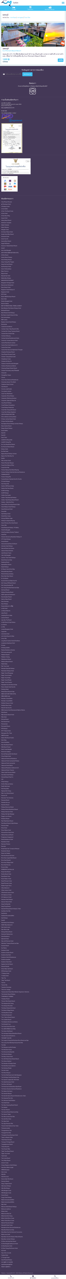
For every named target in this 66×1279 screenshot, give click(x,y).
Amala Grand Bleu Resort (7, 234)
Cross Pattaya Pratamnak (7, 407)
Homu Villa (4, 525)
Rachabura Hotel (5, 841)
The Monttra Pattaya (6, 1054)
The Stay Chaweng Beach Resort (9, 1105)
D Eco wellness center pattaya (8, 416)
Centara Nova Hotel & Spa (7, 333)
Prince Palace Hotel (6, 830)
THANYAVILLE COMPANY (7, 996)
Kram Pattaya (4, 604)
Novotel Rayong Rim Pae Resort (9, 754)
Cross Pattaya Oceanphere (8, 405)
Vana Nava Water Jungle (7, 1167)
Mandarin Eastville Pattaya (7, 668)
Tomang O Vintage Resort (7, 1142)
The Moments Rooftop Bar (7, 1052)
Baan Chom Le (4, 271)
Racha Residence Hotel (7, 839)
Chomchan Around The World (8, 382)
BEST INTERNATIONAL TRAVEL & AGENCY (11, 306)
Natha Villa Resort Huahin (7, 737)
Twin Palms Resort (5, 1160)
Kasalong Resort (5, 562)
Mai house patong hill (6, 652)
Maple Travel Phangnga (7, 673)
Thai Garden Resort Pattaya (8, 994)
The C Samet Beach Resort (8, 1017)
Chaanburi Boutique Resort (8, 352)
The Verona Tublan (6, 1114)
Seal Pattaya (4, 918)
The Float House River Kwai (8, 1026)
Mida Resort (4, 712)
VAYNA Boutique (5, 1169)
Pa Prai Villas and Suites (7, 784)
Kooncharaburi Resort (6, 597)
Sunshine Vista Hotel (6, 962)
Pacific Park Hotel (5, 786)
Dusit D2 (3, 433)
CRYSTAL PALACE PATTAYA (7, 414)
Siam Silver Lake (5, 929)
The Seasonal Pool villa (7, 1098)
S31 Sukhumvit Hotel (6, 895)
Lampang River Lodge (6, 615)
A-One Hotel (4, 213)
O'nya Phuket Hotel (6, 756)
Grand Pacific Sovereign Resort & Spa (10, 504)
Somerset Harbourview (7, 934)
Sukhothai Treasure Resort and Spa (10, 943)
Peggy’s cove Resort (6, 816)
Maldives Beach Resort (7, 661)
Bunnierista (4, 324)
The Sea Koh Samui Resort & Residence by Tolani (13, 1096)
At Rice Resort (4, 255)
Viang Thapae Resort (6, 1183)
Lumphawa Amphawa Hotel (8, 643)
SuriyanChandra (5, 966)
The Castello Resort (6, 1019)
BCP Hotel (3, 294)
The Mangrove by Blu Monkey (8, 1047)
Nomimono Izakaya (6, 751)
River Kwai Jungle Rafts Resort (8, 858)
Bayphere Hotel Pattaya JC (8, 289)
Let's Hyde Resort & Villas (7, 636)
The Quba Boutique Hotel (7, 1082)
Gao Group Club (5, 483)
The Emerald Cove (6, 1024)
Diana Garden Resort (6, 426)
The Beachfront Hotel (6, 1012)
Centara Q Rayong (5, 336)
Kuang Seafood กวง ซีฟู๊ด (7, 606)
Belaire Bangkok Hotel (6, 301)
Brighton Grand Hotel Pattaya (8, 322)
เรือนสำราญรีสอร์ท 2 (5, 1266)
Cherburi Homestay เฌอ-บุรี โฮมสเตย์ (10, 370)
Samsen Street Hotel (6, 901)
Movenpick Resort (5, 726)
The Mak (3, 1045)
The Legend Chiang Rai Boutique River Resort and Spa (14, 1040)
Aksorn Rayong (5, 227)
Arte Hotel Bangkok (6, 250)
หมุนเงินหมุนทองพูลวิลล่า (6, 1264)
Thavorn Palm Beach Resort (8, 1001)
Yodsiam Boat (4, 1255)
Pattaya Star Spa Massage (7, 814)
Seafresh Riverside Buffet (7, 915)
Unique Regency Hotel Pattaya (9, 1165)
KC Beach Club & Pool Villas (8, 569)
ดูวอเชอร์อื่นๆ (55, 1277)
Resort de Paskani (5, 853)
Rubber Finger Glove (6, 885)
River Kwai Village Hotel (7, 862)
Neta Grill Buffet (5, 742)
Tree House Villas (5, 1149)
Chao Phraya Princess (6, 202)
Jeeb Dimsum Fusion (6, 553)
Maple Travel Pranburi (6, 682)
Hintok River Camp (5, 516)
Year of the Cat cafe (6, 1253)
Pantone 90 (4, 795)
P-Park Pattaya (4, 781)
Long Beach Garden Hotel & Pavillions (10, 640)
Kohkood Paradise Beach (7, 592)
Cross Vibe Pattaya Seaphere (8, 412)
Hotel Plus (3, 534)
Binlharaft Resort (5, 310)
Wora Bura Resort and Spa (7, 1229)
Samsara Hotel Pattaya (7, 899)
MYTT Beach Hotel (6, 731)
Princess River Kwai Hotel (7, 832)
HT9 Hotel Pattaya (6, 539)
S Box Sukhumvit (5, 888)
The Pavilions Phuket (6, 1068)
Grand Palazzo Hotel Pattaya (8, 506)
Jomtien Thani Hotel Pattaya (8, 557)
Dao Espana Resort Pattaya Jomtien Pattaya (12, 423)
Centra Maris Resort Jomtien (8, 342)
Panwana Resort (5, 800)
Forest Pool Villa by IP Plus (7, 465)
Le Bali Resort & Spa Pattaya (8, 622)
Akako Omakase (5, 225)
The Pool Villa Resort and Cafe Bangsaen (11, 1075)
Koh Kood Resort (5, 590)
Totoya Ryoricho (5, 1146)
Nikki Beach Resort (5, 747)
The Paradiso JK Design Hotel (8, 1063)
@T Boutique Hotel (6, 204)
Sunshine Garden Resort (7, 952)
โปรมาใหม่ (27, 17)
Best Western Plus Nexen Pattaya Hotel (11, 308)
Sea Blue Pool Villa (5, 911)
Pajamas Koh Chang (6, 791)
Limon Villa (4, 638)
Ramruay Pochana (5, 844)
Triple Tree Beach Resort (7, 1151)
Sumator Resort (5, 945)
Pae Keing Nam (5, 788)
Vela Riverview (5, 1176)
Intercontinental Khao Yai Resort (9, 543)
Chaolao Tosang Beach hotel (8, 356)
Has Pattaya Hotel (5, 513)
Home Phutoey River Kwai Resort (9, 523)
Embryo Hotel (4, 449)
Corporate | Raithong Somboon (8, 398)
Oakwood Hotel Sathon (7, 765)
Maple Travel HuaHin (6, 675)
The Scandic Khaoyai (6, 1093)
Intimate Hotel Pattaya (7, 546)
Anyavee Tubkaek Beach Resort (9, 245)
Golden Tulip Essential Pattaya (8, 497)
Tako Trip (3, 978)
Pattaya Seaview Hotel (7, 811)
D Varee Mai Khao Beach (7, 421)
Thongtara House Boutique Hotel (9, 1135)
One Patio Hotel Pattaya (7, 774)
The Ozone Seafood (6, 1061)
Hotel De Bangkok (5, 530)
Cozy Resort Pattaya (6, 403)
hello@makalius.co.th (7, 107)
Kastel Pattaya (5, 567)
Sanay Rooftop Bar (5, 904)
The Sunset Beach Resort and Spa (9, 1112)
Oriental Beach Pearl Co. (7, 777)
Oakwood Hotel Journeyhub (8, 763)
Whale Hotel (4, 1211)
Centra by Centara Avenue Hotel (9, 340)
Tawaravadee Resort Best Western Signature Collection (15, 992)
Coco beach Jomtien (6, 391)
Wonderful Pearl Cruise (7, 1225)
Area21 (3, 248)
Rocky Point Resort (5, 871)
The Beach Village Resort (7, 1010)
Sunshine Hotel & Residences (8, 957)
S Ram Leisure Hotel (6, 890)
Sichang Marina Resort (6, 932)
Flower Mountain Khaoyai (7, 463)
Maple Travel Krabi (5, 677)
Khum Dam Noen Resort (7, 576)
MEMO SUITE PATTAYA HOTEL (8, 694)
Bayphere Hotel (5, 292)
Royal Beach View (5, 876)
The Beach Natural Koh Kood (8, 1008)
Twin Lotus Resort (5, 1158)
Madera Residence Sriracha (8, 650)
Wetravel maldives (6, 1209)
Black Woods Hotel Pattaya (8, 312)
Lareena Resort (5, 617)
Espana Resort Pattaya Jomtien (9, 453)
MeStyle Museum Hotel (7, 703)
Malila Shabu (4, 664)
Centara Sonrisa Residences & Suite (10, 338)
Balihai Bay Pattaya (6, 278)
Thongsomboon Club (6, 1130)
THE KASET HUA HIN (6, 1038)
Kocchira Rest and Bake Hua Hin (9, 580)
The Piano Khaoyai (5, 1072)
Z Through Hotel (5, 1257)
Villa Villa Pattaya (5, 1188)
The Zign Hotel (5, 1121)
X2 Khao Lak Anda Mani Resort (8, 1241)
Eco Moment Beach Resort (7, 446)
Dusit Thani (4, 437)
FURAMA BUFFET (5, 474)
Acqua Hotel (4, 218)
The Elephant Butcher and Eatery (9, 1022)
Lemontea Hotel (5, 634)
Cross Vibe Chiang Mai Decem (8, 409)
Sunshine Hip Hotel (6, 955)
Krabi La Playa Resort (6, 599)
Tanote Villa (4, 985)
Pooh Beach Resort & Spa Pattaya (9, 823)
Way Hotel (3, 1204)
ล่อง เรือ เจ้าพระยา (49, 8)
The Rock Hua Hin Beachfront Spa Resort (11, 1086)
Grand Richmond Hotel (6, 509)
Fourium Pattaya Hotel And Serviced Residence (13, 472)
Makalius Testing (5, 657)
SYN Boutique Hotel (6, 971)
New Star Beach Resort (7, 744)
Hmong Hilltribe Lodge (6, 518)
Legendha (3, 631)
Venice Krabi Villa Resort (7, 1179)
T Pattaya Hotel (5, 973)
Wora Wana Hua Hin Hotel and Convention (11, 1232)
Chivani (3, 377)
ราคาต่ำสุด (13, 17)
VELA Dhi (3, 1174)
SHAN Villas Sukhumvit (6, 925)
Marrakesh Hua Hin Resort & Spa (9, 684)
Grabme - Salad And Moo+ (7, 502)
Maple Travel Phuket (6, 680)
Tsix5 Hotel (4, 1156)
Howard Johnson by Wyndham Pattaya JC (11, 537)
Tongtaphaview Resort (7, 1144)
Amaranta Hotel (5, 236)
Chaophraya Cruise (6, 359)
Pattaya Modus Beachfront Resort (9, 809)
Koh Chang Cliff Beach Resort (8, 583)
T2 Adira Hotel (5, 975)
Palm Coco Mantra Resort (7, 793)
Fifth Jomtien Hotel (6, 460)
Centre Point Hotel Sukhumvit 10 (9, 345)
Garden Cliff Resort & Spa (7, 486)
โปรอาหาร (30, 8)
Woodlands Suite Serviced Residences (10, 1227)
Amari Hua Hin (4, 239)
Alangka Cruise (5, 229)
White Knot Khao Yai (6, 1213)
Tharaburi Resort (5, 999)
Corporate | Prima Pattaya (7, 396)
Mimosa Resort (5, 719)
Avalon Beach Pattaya (6, 257)
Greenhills (3, 511)
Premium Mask (4, 825)
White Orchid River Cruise (7, 1218)
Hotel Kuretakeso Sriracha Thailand (10, 532)
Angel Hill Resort (5, 243)
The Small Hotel (5, 1102)
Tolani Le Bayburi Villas (7, 1137)
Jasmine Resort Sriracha (7, 550)
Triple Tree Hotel (5, 1153)
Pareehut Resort (5, 804)
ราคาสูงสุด (20, 17)
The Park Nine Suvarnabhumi (8, 1065)
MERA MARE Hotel (5, 696)
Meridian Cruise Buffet (6, 698)
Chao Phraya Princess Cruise (8, 354)
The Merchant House (6, 1049)
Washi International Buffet (7, 1199)
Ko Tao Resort (4, 578)
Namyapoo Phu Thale (6, 733)
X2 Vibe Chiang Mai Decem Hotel (9, 1248)
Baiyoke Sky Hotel (5, 276)
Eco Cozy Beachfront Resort (8, 444)
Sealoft (3, 920)
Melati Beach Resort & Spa (7, 691)
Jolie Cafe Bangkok (6, 555)
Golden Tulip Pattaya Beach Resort (10, 500)
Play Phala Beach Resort (7, 821)
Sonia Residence (5, 936)
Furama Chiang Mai (6, 476)
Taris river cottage (5, 989)
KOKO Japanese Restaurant (8, 594)
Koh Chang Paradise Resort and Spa (10, 587)
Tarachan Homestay (6, 987)
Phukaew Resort (5, 818)
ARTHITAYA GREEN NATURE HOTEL (10, 252)
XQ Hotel (3, 1250)
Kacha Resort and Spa (6, 560)
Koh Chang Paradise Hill (7, 585)
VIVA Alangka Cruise (6, 1190)
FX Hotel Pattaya (5, 481)
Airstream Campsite (6, 222)
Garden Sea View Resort (7, 488)
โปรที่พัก (15, 3)
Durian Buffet (4, 430)
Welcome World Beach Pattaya (8, 1206)
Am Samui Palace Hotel (7, 232)
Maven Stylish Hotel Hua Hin (8, 687)
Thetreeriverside (5, 1128)
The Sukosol (4, 1107)
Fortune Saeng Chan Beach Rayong (10, 470)
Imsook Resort (4, 541)
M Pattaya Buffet (5, 647)
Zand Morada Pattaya (6, 1260)
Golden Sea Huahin (6, 495)
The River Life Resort (6, 1084)
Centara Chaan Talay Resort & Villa (10, 329)
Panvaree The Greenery (7, 798)
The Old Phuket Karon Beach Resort (10, 1059)
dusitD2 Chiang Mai (6, 442)
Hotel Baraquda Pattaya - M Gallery (10, 527)
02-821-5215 (4, 111)
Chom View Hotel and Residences (9, 379)
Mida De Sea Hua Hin (6, 707)
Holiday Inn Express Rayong (8, 520)
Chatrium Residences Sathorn (8, 366)
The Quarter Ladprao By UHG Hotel (10, 1079)
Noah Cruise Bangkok (6, 749)
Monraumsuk (4, 724)
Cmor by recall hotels (6, 389)
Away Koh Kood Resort (6, 264)
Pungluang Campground (7, 837)
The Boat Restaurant (6, 1015)
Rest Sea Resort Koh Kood (7, 855)
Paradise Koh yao (5, 802)
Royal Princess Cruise (6, 881)
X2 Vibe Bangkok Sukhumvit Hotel (9, 1243)
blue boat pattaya (5, 317)
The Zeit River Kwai (6, 1119)
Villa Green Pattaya (6, 1186)
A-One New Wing (5, 215)
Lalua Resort (4, 613)
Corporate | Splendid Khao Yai (8, 400)
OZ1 (2, 779)
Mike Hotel (4, 717)
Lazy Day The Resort (6, 620)
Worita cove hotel (5, 1234)
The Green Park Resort (7, 1031)
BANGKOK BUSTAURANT (7, 280)
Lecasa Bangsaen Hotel (7, 629)
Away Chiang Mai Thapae (7, 262)
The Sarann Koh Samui (6, 1091)
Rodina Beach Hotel (6, 874)
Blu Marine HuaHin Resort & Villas (9, 315)
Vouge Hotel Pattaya (6, 1197)
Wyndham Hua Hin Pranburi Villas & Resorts (12, 1236)
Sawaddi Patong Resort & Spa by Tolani (11, 908)
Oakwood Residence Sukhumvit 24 (10, 768)
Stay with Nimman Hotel (7, 941)
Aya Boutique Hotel (6, 266)
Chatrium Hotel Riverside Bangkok (9, 363)
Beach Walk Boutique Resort (8, 296)
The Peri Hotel (5, 1070)
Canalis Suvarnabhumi (6, 326)
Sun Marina (4, 948)
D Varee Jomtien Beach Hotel (8, 419)
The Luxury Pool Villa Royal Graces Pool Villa (12, 1042)
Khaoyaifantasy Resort (6, 571)
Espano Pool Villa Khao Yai (7, 456)
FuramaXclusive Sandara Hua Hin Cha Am (11, 479)
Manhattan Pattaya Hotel (7, 670)
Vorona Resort (4, 1195)
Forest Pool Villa (5, 467)
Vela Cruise (4, 1172)
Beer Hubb (4, 299)
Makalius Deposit (5, 654)
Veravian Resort (5, 1181)
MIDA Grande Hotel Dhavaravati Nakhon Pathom (13, 710)
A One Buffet (4, 209)
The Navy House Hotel (7, 1056)
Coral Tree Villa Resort (6, 393)
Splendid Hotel (5, 938)
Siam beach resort (5, 927)
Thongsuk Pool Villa (6, 1132)
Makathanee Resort (6, 659)
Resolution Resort (5, 851)
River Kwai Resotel (6, 860)
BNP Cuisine (4, 319)
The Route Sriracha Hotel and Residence (11, 1089)
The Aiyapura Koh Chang (7, 1003)
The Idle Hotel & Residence (8, 1035)
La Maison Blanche (5, 610)
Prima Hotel (4, 828)
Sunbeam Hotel (5, 950)
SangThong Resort (6, 906)
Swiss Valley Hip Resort (7, 968)
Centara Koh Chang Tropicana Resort (10, 331)
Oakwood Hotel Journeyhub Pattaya (10, 761)
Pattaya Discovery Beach (7, 807)
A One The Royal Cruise (7, 211)
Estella (3, 458)
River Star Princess (5, 865)
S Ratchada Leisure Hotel (7, 892)
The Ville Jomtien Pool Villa (8, 1116)
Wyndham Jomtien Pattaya (8, 1239)
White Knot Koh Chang (6, 1216)
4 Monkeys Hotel (5, 206)
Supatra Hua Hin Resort (7, 964)
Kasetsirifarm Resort (6, 564)
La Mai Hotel (4, 608)
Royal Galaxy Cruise (6, 878)
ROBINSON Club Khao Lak (7, 869)
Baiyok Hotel (4, 273)
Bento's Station (5, 303)
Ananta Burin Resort (6, 241)
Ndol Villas (3, 740)
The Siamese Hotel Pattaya (8, 1100)
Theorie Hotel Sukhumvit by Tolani (9, 1126)
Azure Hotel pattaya (6, 269)
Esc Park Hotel (4, 451)
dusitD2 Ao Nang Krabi (6, 440)
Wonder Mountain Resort (7, 1223)
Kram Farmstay (5, 601)
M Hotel (3, 645)
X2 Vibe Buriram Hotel (6, 1246)
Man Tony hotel (5, 666)
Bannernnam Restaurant (7, 285)
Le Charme (4, 624)
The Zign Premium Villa (7, 1123)
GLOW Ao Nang (5, 490)
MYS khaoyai (4, 728)
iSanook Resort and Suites (7, 548)
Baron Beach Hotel (5, 287)
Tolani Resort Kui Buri (6, 1139)
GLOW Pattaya (5, 493)
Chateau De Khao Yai (6, 361)
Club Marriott (4, 386)
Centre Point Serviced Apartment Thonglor (12, 349)
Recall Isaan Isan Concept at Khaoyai (10, 848)
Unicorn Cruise (4, 1163)
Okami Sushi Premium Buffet (8, 772)
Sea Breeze (4, 913)
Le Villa (3, 627)
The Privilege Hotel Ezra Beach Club (10, 1077)
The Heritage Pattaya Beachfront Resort (11, 1033)
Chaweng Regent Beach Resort (9, 368)
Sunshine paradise (5, 959)
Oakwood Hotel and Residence (9, 758)
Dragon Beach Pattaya (6, 428)
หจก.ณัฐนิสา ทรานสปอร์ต (7, 1262)
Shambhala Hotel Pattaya (7, 922)
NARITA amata (5, 735)
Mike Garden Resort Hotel (7, 714)
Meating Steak (5, 689)
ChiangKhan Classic (6, 375)
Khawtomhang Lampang (7, 573)
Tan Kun (3, 982)
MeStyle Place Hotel (6, 705)
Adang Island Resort (6, 220)
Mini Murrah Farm (5, 721)
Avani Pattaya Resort (6, 259)
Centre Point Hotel (6, 347)
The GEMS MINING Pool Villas (8, 1029)
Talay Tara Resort (5, 980)
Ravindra (3, 846)
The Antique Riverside (7, 1005)
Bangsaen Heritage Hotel (7, 282)
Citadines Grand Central (7, 384)
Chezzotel (3, 373)
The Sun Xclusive (5, 1109)
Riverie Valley (4, 867)
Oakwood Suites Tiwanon (7, 770)
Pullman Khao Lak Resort (7, 834)
